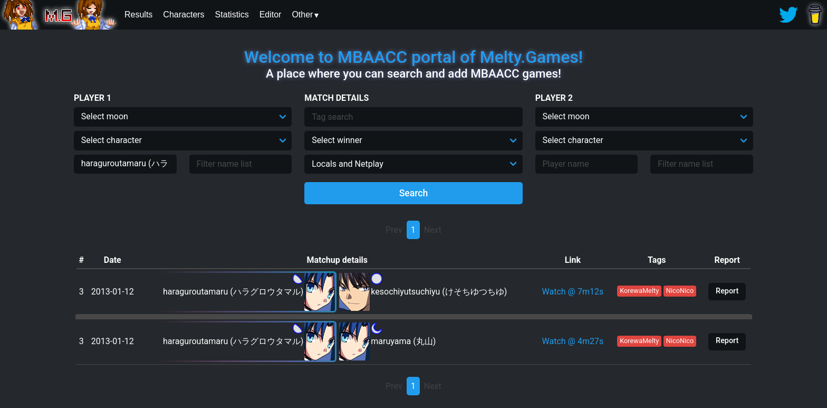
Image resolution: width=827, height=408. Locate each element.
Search (413, 193)
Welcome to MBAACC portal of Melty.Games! (413, 57)
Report (727, 291)
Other (302, 14)
